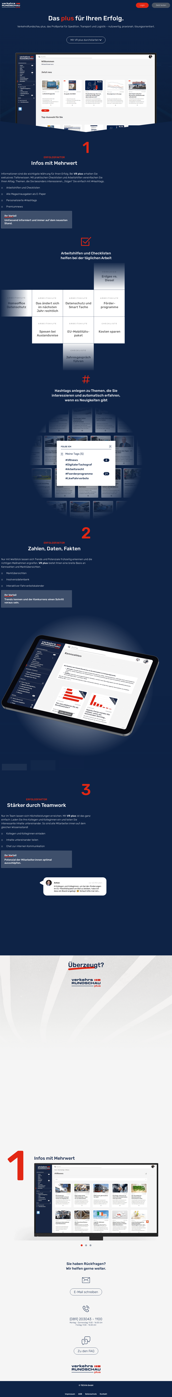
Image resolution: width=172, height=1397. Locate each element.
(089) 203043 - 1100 (86, 1319)
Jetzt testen (161, 5)
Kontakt (103, 1394)
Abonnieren (86, 1052)
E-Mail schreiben (86, 1292)
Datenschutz (91, 1394)
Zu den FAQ (86, 1351)
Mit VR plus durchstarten (86, 39)
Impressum (70, 1394)
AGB (80, 1394)
